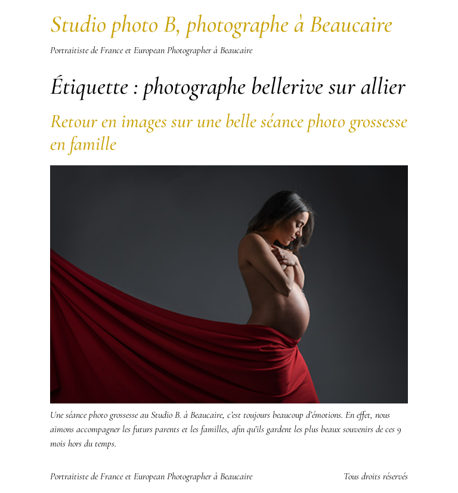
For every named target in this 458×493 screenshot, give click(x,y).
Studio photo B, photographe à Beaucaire (221, 24)
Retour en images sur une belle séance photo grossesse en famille (228, 132)
